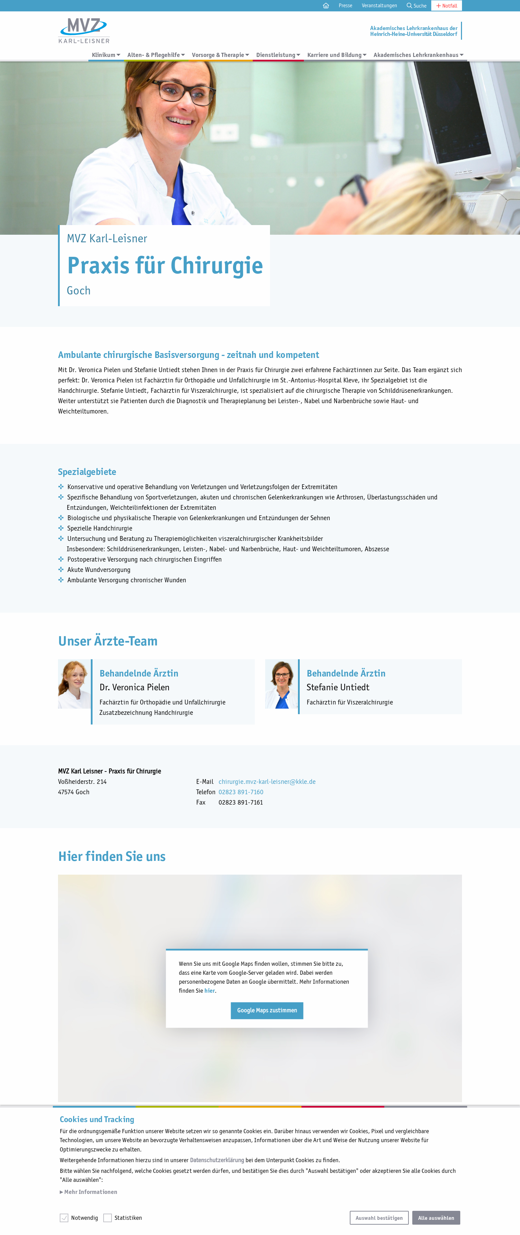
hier (209, 990)
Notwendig (84, 1218)
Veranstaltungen (379, 5)
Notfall (446, 5)
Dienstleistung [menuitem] (275, 55)
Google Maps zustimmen (267, 1010)
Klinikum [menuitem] (103, 55)
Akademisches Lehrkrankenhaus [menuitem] (416, 55)
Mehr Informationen (90, 1192)
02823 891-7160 (241, 792)
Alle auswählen (436, 1217)
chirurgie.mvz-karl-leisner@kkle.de (267, 781)
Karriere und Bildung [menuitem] (334, 55)
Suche (416, 5)
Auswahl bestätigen (379, 1217)
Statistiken (128, 1218)
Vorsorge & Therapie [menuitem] (218, 55)
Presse (345, 5)
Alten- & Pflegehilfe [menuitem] (153, 55)
